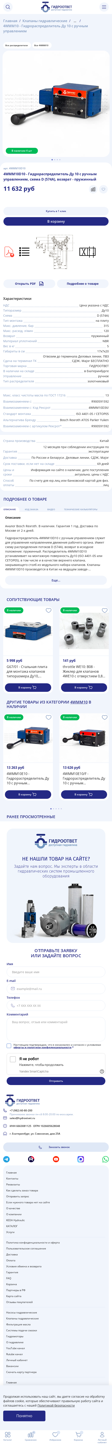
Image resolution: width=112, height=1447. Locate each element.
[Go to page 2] (53, 808)
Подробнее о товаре (83, 284)
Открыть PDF (29, 284)
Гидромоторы (14, 1336)
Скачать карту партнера (21, 1372)
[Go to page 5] (61, 808)
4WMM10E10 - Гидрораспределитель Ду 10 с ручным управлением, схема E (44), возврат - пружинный (28, 778)
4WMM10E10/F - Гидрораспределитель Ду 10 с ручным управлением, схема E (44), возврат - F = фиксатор (84, 778)
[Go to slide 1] (52, 159)
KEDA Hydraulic (15, 1220)
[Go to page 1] (51, 808)
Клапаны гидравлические (44, 21)
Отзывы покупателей (19, 1302)
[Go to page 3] (56, 808)
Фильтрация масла (18, 1324)
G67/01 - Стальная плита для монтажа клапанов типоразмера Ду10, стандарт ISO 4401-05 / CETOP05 (27, 671)
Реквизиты (13, 1184)
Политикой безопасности (56, 1405)
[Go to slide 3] (57, 159)
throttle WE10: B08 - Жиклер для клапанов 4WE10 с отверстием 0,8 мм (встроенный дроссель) (83, 671)
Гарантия (12, 1272)
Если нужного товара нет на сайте (28, 1202)
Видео (51, 509)
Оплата (10, 1260)
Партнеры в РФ (15, 1290)
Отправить (56, 1081)
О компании (14, 1214)
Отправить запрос (17, 1196)
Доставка (12, 1254)
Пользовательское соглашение (26, 1248)
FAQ (8, 1278)
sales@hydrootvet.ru (22, 1118)
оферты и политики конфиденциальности (42, 1047)
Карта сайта (13, 1296)
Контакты (12, 1178)
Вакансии (12, 1366)
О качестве (13, 1208)
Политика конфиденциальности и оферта (33, 1242)
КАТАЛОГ (12, 1226)
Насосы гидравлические (21, 1312)
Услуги (10, 1232)
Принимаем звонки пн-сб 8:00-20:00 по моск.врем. (41, 1114)
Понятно (24, 1415)
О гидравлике (15, 1342)
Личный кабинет (17, 1360)
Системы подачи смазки (21, 1330)
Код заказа (31, 509)
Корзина (11, 1284)
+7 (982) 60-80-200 (21, 1110)
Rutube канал (14, 1354)
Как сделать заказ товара (22, 1190)
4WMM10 (79, 702)
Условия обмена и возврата (24, 1266)
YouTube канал (15, 1348)
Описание (9, 509)
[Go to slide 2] (54, 159)
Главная (10, 21)
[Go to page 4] (58, 808)
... (75, 21)
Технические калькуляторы (80, 509)
